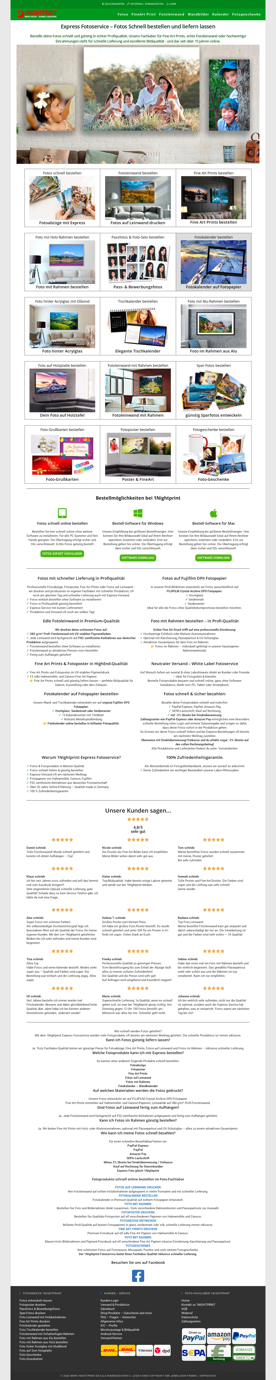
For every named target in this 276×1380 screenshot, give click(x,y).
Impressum (207, 1375)
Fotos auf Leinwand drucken (138, 222)
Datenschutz (189, 1317)
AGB (184, 1309)
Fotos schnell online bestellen (62, 523)
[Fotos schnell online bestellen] (62, 513)
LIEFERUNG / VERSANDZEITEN (146, 4)
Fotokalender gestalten (35, 1325)
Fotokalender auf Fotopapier (213, 287)
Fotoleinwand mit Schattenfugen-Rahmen (47, 1334)
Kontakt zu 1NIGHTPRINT (198, 1305)
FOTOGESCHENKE (138, 1246)
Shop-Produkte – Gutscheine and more (126, 1313)
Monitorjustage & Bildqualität (120, 1330)
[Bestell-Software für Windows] (138, 513)
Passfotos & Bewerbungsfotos (40, 1309)
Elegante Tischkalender (138, 351)
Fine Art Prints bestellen (213, 222)
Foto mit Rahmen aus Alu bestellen (43, 1338)
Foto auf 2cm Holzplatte (36, 1350)
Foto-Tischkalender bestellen (39, 1330)
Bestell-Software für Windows (137, 523)
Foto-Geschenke (213, 479)
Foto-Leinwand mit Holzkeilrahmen (43, 1317)
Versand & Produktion (115, 1305)
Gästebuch (108, 1309)
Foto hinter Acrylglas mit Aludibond (43, 1346)
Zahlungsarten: (191, 1321)
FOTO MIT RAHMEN (138, 1237)
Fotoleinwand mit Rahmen (138, 415)
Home (185, 1300)
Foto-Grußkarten (62, 479)
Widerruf (187, 1313)
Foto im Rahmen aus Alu (213, 351)
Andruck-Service (111, 1334)
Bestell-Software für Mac (213, 523)
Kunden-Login (109, 1300)
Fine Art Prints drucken (35, 1321)
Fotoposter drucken (33, 1305)
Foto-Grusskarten (31, 1359)
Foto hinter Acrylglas (62, 351)
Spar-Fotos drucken (32, 1313)
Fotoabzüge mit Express (62, 222)
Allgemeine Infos (112, 1321)
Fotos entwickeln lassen (36, 1300)
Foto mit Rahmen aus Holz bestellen (44, 1342)
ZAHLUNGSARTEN (114, 4)
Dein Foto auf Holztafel (62, 415)
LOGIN (172, 4)
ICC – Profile (109, 1325)
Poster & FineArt (138, 479)
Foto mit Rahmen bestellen (62, 287)
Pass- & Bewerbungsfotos (138, 287)
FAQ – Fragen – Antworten (118, 1317)
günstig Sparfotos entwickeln (214, 415)
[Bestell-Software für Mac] (214, 513)
